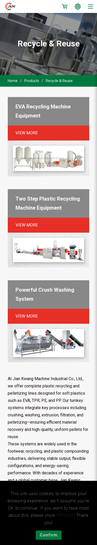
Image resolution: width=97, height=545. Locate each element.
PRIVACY (66, 515)
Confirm (48, 535)
